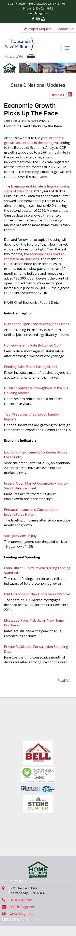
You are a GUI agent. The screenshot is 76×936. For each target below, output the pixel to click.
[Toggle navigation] (67, 48)
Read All (58, 95)
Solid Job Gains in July (20, 536)
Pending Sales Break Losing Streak (30, 366)
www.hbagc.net (38, 13)
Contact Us (65, 29)
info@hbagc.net (22, 907)
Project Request (37, 29)
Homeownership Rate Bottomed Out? (32, 345)
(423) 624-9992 (43, 8)
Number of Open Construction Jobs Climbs (36, 324)
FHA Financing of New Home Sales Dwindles (37, 594)
